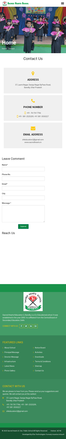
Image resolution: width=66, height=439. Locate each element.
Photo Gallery (9, 371)
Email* (5, 184)
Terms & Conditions (43, 361)
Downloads (39, 357)
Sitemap (38, 366)
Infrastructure (10, 361)
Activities (38, 352)
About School (9, 348)
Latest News (9, 366)
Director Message (11, 357)
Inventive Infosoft (58, 434)
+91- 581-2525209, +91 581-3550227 (33, 116)
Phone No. (6, 174)
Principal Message (11, 352)
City (3, 194)
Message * (6, 203)
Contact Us (39, 371)
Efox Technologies (38, 434)
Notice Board (40, 348)
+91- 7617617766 (33, 112)
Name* (5, 165)
